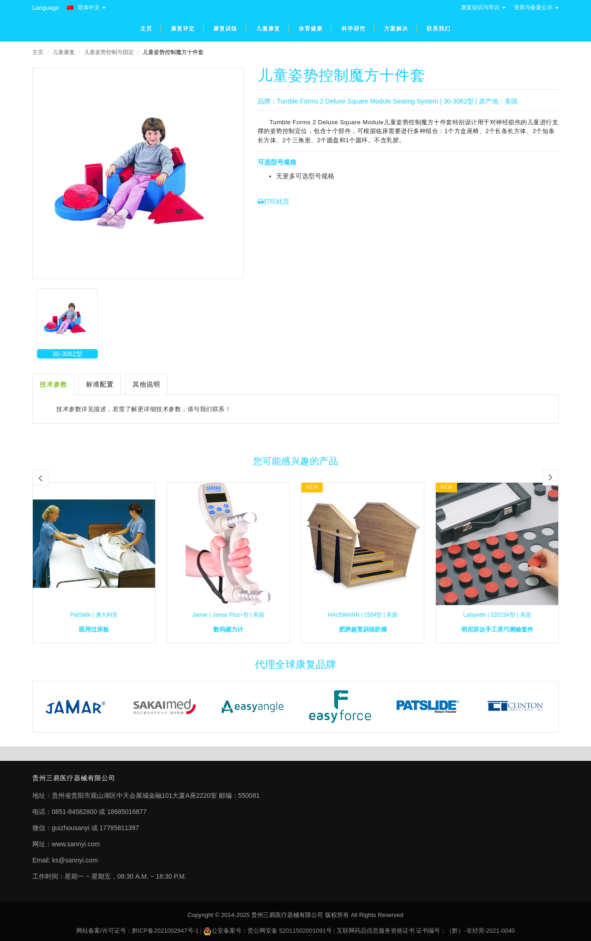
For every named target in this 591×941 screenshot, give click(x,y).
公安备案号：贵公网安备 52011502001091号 (271, 930)
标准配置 (100, 384)
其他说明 (146, 384)
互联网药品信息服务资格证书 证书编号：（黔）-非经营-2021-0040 (426, 930)
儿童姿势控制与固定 (109, 52)
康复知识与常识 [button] (483, 7)
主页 (37, 52)
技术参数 (53, 384)
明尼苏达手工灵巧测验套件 (497, 629)
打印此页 (273, 201)
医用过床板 (94, 629)
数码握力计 (228, 629)
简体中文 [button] (86, 7)
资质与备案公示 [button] (536, 7)
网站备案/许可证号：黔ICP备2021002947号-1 (137, 930)
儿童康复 (64, 52)
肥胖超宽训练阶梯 (363, 629)
